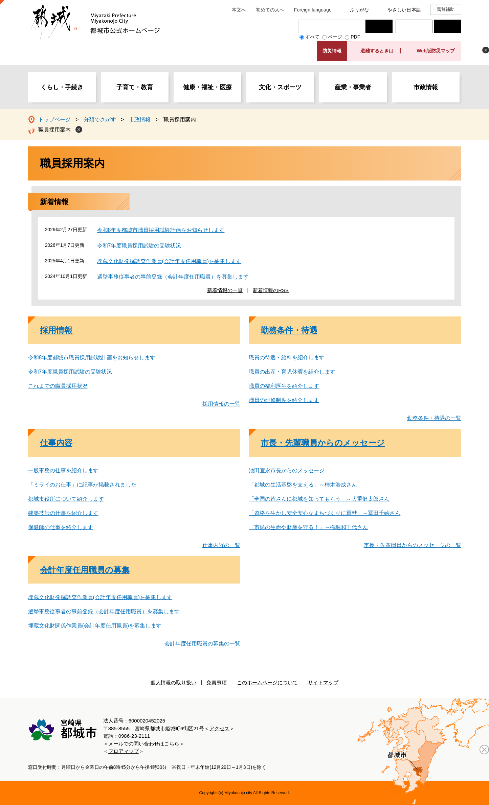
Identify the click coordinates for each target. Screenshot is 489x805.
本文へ (239, 10)
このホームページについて (267, 682)
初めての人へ (270, 10)
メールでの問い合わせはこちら (143, 744)
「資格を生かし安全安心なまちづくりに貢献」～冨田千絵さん (324, 513)
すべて (312, 37)
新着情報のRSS (271, 290)
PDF (355, 37)
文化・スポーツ (280, 87)
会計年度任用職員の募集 (85, 569)
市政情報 (426, 87)
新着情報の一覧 (225, 290)
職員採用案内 (54, 130)
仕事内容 (56, 442)
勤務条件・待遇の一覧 (434, 418)
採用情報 (56, 330)
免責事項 (216, 682)
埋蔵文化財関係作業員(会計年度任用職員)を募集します (95, 626)
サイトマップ (323, 682)
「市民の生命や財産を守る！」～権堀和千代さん (308, 527)
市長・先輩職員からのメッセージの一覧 (412, 545)
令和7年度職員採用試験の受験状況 (139, 245)
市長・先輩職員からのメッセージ (323, 442)
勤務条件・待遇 (289, 330)
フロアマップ (123, 751)
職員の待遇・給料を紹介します (287, 357)
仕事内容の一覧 (221, 545)
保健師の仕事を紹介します (60, 527)
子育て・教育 (134, 87)
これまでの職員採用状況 (58, 386)
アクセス (219, 728)
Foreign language (313, 10)
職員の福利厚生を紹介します (284, 386)
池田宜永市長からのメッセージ (287, 470)
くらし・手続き (62, 87)
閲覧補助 (446, 9)
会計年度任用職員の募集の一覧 (202, 643)
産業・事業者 (353, 87)
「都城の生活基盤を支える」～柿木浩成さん (303, 485)
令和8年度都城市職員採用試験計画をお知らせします (161, 230)
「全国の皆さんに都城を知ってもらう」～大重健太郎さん (319, 499)
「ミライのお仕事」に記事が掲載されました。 (85, 485)
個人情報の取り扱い (173, 682)
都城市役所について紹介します (66, 499)
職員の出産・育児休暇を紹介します (292, 372)
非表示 (485, 50)
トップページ (54, 119)
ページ (335, 37)
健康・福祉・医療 (207, 87)
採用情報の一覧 (221, 404)
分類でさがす (100, 119)
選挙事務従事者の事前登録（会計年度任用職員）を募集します (173, 277)
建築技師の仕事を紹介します (63, 513)
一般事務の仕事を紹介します (63, 470)
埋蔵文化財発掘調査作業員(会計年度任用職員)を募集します (169, 261)
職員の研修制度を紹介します (284, 400)
